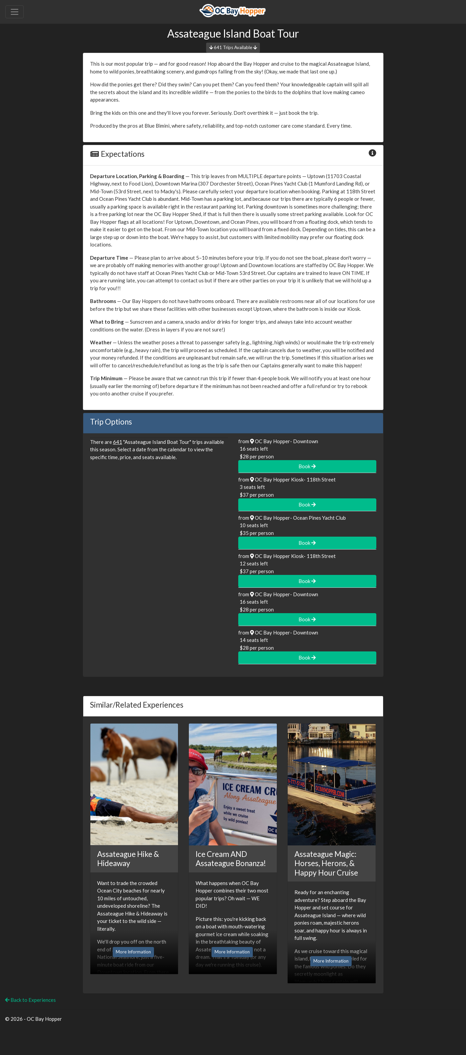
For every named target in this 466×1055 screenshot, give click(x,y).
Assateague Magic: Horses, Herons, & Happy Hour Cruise (326, 863)
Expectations (117, 153)
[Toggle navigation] (14, 11)
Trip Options (111, 421)
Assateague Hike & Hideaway (128, 858)
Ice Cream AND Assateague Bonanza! (231, 858)
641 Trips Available (233, 47)
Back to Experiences (30, 1000)
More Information (133, 951)
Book (307, 466)
